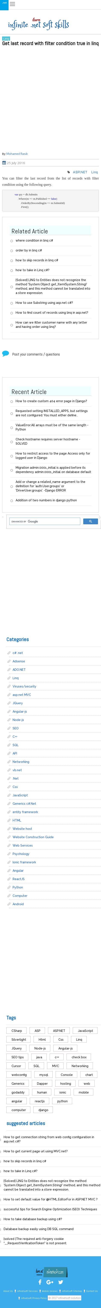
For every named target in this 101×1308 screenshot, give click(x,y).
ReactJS (19, 879)
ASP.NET (80, 172)
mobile (84, 1092)
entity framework (25, 812)
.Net (16, 778)
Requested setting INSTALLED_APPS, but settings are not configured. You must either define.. (52, 413)
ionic (62, 1092)
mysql (43, 1075)
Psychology (21, 854)
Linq (6, 39)
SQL (16, 745)
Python (18, 887)
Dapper (42, 1083)
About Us (8, 1291)
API (15, 753)
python (62, 1101)
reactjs (40, 1101)
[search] (44, 522)
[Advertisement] (50, 98)
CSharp (17, 1031)
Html (42, 1039)
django (43, 1110)
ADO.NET (19, 669)
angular (17, 1101)
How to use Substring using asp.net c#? (44, 302)
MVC (55, 1066)
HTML (17, 820)
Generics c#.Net (24, 803)
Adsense (19, 661)
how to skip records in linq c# (37, 260)
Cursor (16, 1066)
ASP (37, 1031)
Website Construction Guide (33, 837)
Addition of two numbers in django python (46, 500)
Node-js (18, 720)
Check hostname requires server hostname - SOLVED (48, 441)
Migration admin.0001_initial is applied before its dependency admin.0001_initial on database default (53, 470)
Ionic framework (24, 862)
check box (79, 1057)
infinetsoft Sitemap (72, 1291)
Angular (18, 870)
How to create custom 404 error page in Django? (51, 401)
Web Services (23, 845)
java (39, 1057)
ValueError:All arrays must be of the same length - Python (52, 427)
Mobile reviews (50, 1291)
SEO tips (18, 1057)
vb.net (17, 770)
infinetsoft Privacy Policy (34, 1298)
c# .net (18, 653)
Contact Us (92, 1291)
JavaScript (20, 795)
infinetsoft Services (27, 1291)
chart (89, 1075)
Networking (21, 762)
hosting (65, 1083)
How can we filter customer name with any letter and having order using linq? (51, 325)
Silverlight (19, 1039)
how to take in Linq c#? (32, 270)
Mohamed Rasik (17, 153)
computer (19, 1110)
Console (67, 1075)
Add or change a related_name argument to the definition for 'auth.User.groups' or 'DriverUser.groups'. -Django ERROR (50, 486)
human (42, 1092)
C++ (15, 736)
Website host (22, 828)
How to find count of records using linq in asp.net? (52, 312)
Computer (20, 895)
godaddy (18, 1092)
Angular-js (20, 711)
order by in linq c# (29, 250)
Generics (18, 1083)
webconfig (19, 1075)
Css (15, 787)
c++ (57, 1057)
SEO (16, 728)
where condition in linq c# (34, 240)
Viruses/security (24, 686)
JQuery (18, 703)
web (87, 1083)
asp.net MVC (22, 695)
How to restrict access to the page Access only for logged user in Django (53, 455)
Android (18, 904)
